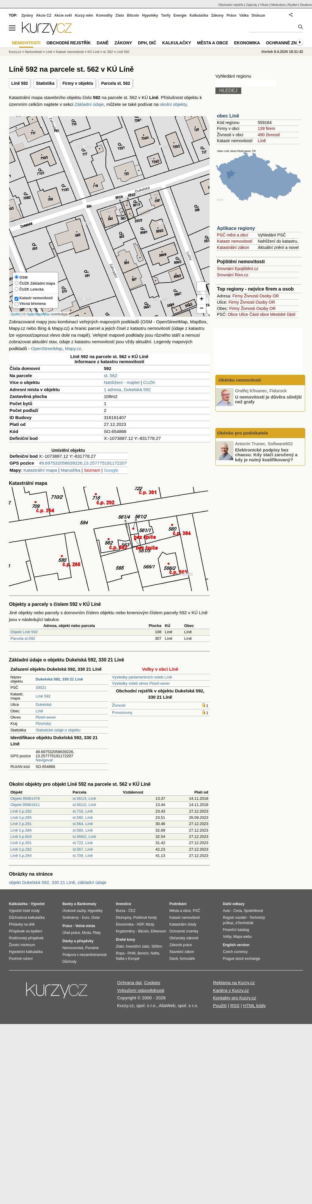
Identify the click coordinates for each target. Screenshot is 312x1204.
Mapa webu (242, 937)
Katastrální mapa (40, 470)
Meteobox (278, 5)
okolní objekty (173, 104)
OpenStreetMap (38, 314)
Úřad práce (71, 933)
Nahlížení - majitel (122, 382)
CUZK (149, 382)
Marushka (70, 470)
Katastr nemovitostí (235, 241)
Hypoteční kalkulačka (25, 952)
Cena (237, 911)
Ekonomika (247, 42)
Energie (180, 15)
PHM (131, 953)
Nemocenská (72, 948)
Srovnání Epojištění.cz (237, 268)
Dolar (95, 917)
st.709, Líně (83, 855)
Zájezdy (251, 5)
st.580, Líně (83, 817)
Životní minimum (22, 945)
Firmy (237, 296)
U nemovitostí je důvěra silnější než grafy (268, 399)
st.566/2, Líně (84, 836)
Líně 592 (19, 83)
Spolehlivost (253, 911)
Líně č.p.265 (21, 817)
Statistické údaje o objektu (58, 730)
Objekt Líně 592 (24, 632)
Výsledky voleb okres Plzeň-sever (141, 683)
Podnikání (177, 904)
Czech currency (235, 952)
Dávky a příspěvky (78, 941)
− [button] (202, 308)
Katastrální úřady (182, 924)
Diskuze (258, 15)
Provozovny (122, 712)
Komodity (104, 15)
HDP (140, 924)
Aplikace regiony (236, 228)
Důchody (69, 962)
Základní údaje (89, 104)
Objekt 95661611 (25, 804)
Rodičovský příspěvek (26, 938)
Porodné (92, 948)
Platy (97, 933)
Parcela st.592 (22, 638)
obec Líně (228, 115)
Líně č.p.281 (21, 824)
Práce (232, 15)
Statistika (45, 83)
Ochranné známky (287, 42)
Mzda (86, 933)
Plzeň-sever (46, 717)
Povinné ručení (21, 959)
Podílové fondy (145, 917)
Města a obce (212, 42)
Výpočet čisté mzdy (24, 911)
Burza (120, 911)
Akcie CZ (43, 15)
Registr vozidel (234, 917)
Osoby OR (269, 296)
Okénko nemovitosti (239, 379)
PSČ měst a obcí (232, 235)
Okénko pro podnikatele (242, 432)
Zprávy (27, 15)
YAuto (264, 5)
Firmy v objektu (77, 83)
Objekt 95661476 (25, 798)
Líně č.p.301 (21, 843)
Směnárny (70, 917)
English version (236, 945)
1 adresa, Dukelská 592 (127, 389)
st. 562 (110, 375)
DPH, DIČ (147, 42)
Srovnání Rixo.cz (232, 274)
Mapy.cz (73, 348)
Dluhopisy (123, 917)
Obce (233, 314)
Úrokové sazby (74, 911)
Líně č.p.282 (21, 849)
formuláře (187, 959)
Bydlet (292, 5)
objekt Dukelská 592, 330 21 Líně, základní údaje (57, 882)
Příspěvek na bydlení (25, 931)
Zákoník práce (180, 945)
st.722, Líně (83, 843)
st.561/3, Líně (84, 798)
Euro (85, 917)
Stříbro (156, 946)
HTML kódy (254, 1005)
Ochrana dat (129, 982)
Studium (306, 5)
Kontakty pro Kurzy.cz (234, 997)
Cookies (152, 982)
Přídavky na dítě (22, 924)
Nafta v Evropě (127, 959)
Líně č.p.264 (21, 855)
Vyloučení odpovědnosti (140, 990)
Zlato (120, 15)
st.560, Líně (83, 830)
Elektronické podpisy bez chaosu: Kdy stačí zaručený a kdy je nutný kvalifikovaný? (266, 454)
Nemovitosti (33, 52)
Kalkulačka (199, 15)
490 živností (269, 134)
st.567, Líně (83, 849)
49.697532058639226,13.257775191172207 (83, 462)
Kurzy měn (84, 15)
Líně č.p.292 (21, 811)
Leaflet (16, 314)
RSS (234, 1005)
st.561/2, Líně (84, 804)
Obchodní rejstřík (230, 5)
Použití (220, 1005)
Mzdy (150, 924)
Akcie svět (63, 15)
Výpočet (38, 904)
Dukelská (43, 704)
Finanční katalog (236, 930)
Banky (67, 904)
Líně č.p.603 (21, 836)
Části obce (259, 314)
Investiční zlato (137, 946)
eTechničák (244, 923)
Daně (103, 42)
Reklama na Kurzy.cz (234, 982)
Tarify (166, 15)
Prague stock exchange (241, 959)
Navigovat (44, 760)
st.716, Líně (83, 811)
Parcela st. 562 (115, 83)
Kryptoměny (125, 931)
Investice (123, 904)
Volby (227, 937)
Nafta (155, 953)
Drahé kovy (125, 940)
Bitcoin (133, 15)
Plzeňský (43, 723)
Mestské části (282, 314)
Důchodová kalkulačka (27, 917)
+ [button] (202, 299)
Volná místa (85, 926)
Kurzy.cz (15, 52)
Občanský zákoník (183, 938)
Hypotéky (150, 15)
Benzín (143, 953)
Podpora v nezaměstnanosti (84, 955)
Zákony (217, 15)
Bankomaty (86, 904)
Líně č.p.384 (21, 830)
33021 (41, 687)
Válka (243, 15)
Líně (39, 711)
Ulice (243, 314)
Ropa (120, 953)
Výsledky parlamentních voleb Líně (142, 677)
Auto (226, 911)
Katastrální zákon (233, 247)
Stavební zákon (181, 952)
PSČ (196, 911)
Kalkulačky (176, 42)
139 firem (266, 128)
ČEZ (131, 911)
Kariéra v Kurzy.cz (231, 990)
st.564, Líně (83, 824)
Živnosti (118, 705)
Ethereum (158, 931)
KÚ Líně (94, 52)
